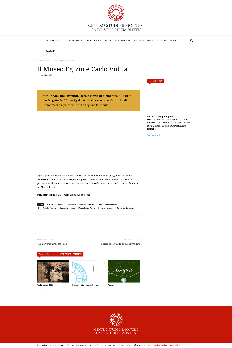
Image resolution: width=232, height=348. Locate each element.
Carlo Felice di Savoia (54, 204)
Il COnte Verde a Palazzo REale (52, 244)
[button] (191, 40)
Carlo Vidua (71, 204)
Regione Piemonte (105, 208)
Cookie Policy (174, 345)
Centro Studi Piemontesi (107, 204)
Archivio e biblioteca (99, 41)
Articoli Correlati (47, 254)
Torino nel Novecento (125, 208)
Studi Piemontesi (72, 41)
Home (39, 61)
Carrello (51, 51)
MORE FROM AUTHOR (71, 254)
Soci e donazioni (143, 41)
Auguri (110, 285)
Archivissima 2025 (45, 285)
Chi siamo (52, 41)
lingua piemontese (67, 208)
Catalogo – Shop (166, 41)
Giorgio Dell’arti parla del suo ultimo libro (120, 244)
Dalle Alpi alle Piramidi (47, 208)
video (47, 61)
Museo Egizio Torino (86, 208)
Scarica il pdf (154, 135)
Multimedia (122, 41)
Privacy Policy (161, 345)
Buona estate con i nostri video (85, 285)
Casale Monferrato (86, 204)
